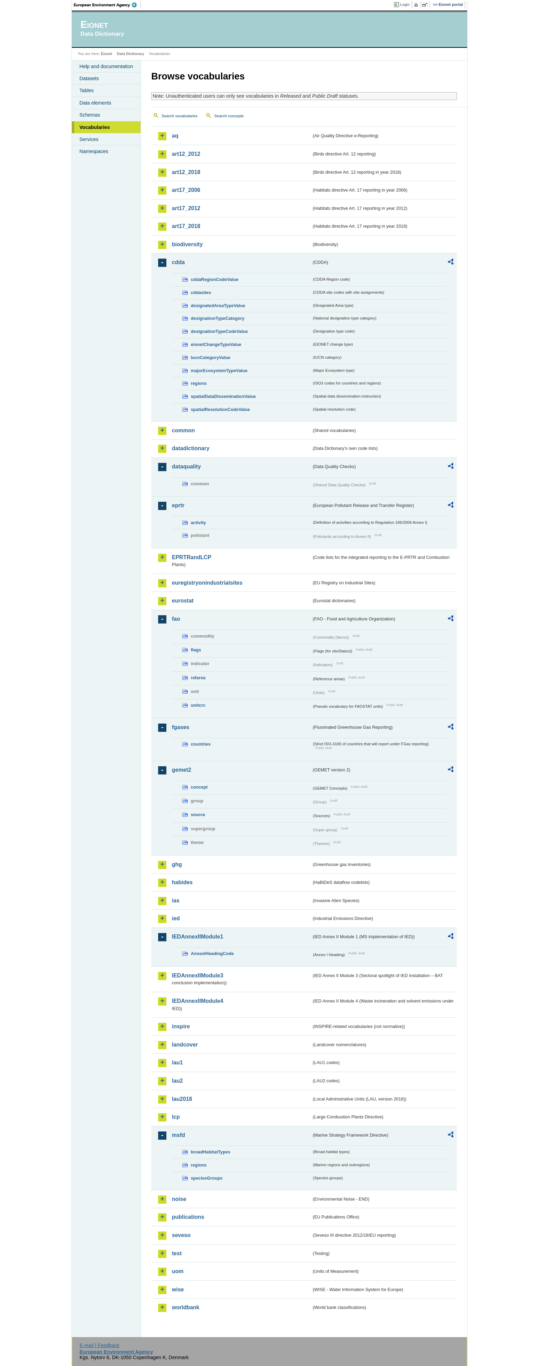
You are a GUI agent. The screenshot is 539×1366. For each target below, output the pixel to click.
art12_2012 (186, 154)
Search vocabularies (179, 116)
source (198, 814)
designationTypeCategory (217, 318)
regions (199, 383)
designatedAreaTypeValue (218, 305)
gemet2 (181, 770)
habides (182, 882)
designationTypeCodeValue (219, 331)
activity (198, 522)
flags (196, 649)
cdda (178, 262)
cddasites (201, 292)
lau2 (177, 1081)
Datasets (89, 78)
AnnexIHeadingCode (212, 953)
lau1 (177, 1062)
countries (201, 744)
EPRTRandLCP (191, 557)
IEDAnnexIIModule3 (197, 975)
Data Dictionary (130, 54)
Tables (86, 90)
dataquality (186, 466)
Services (88, 139)
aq (175, 136)
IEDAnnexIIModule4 (197, 1001)
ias (175, 900)
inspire (181, 1026)
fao (176, 619)
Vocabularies (94, 127)
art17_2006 (186, 190)
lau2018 (182, 1099)
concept (199, 787)
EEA (107, 4)
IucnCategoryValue (210, 357)
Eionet (106, 54)
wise (178, 1289)
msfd (178, 1135)
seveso (181, 1235)
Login (405, 4)
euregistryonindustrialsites (207, 583)
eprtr (178, 505)
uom (178, 1271)
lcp (176, 1117)
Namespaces (93, 151)
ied (176, 918)
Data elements (95, 103)
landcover (185, 1045)
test (177, 1253)
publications (188, 1217)
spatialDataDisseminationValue (223, 396)
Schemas (89, 115)
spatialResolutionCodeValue (220, 409)
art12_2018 (186, 172)
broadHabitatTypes (210, 1151)
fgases (180, 727)
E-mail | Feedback (99, 1345)
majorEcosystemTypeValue (219, 370)
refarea (198, 677)
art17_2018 (186, 226)
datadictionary (190, 448)
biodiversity (187, 244)
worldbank (185, 1307)
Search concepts (229, 116)
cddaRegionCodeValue (215, 279)
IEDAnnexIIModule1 (197, 937)
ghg (177, 864)
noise (179, 1199)
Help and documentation (106, 66)
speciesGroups (206, 1178)
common (183, 430)
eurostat (183, 601)
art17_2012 (186, 208)
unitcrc (198, 705)
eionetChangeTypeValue (216, 344)
